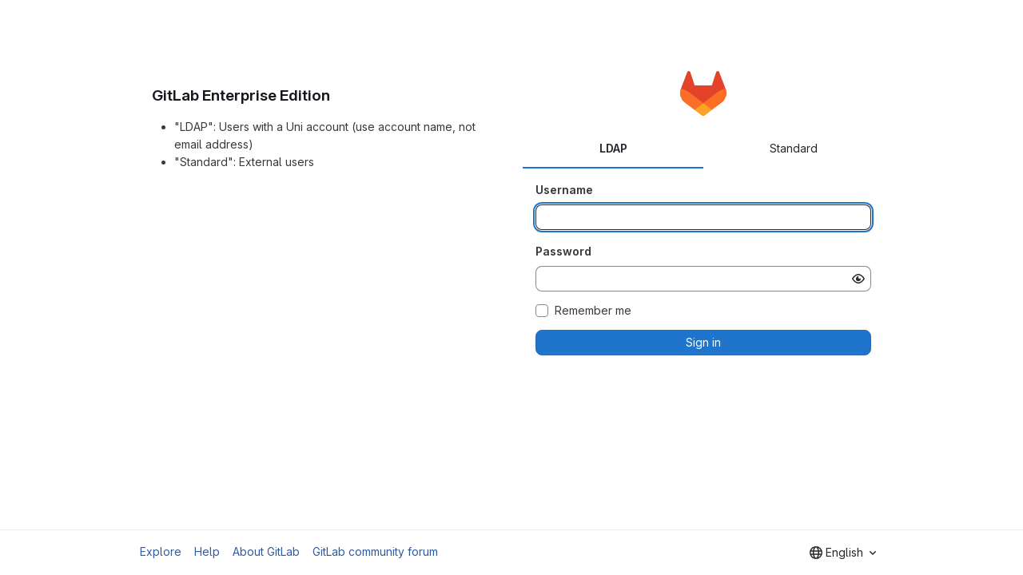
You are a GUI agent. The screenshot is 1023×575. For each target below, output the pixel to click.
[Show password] (858, 278)
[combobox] (842, 552)
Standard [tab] (794, 148)
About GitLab (266, 551)
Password (563, 251)
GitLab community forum (375, 551)
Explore (160, 551)
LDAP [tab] (613, 148)
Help (207, 551)
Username (564, 189)
